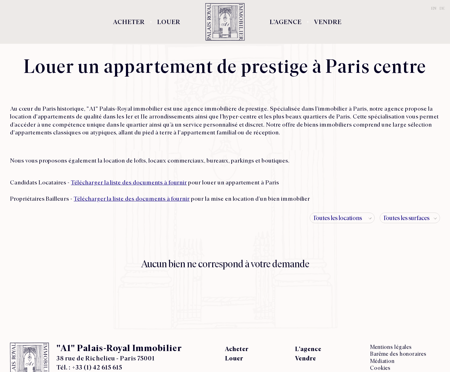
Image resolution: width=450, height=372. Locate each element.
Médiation (382, 361)
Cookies (380, 367)
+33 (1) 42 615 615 (97, 367)
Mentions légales (391, 347)
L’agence (286, 22)
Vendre (328, 22)
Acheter (129, 22)
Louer (168, 22)
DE (442, 8)
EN (434, 8)
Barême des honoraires (398, 353)
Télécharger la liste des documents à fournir (129, 182)
